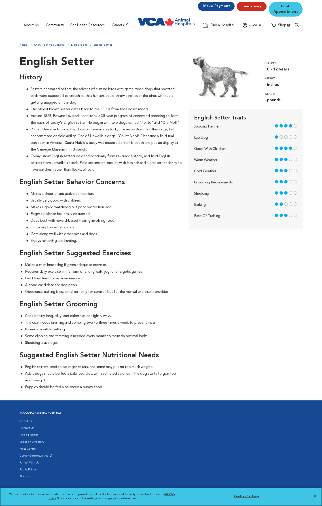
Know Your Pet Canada (49, 44)
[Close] (315, 496)
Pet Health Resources (87, 25)
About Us (31, 25)
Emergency (252, 6)
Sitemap (25, 476)
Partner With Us (29, 462)
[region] (161, 497)
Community (55, 25)
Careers (118, 25)
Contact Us (26, 428)
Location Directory (31, 441)
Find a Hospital (29, 435)
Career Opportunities (34, 456)
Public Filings (27, 469)
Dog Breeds (79, 44)
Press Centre (27, 448)
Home (23, 44)
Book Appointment (285, 9)
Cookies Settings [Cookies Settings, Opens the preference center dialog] (246, 496)
